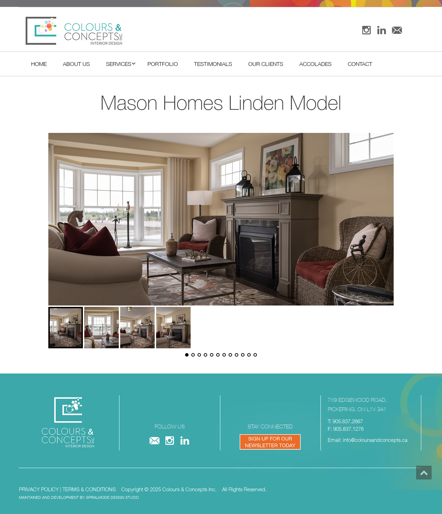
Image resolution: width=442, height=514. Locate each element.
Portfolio (162, 64)
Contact (360, 64)
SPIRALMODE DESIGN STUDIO (112, 497)
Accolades (315, 64)
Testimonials (213, 64)
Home (39, 64)
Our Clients (265, 64)
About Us (76, 64)
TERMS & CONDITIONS (89, 489)
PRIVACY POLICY (39, 489)
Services (121, 63)
